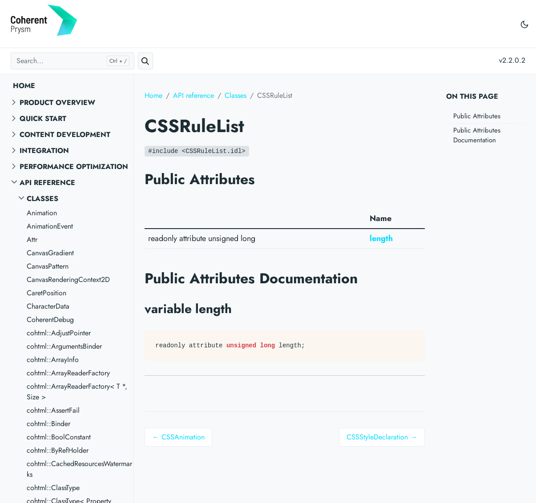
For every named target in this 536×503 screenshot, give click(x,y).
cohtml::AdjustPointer (59, 333)
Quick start (43, 118)
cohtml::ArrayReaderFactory (68, 373)
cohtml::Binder (48, 423)
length (381, 238)
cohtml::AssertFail (53, 410)
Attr (32, 239)
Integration (44, 150)
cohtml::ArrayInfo (53, 359)
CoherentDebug (50, 319)
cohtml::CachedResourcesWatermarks (79, 469)
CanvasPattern (48, 266)
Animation (42, 213)
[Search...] (72, 60)
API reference (47, 182)
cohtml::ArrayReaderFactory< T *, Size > (77, 391)
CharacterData (48, 306)
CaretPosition (46, 293)
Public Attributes (476, 116)
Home (24, 85)
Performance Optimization (74, 166)
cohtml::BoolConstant (59, 437)
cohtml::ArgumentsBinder (64, 346)
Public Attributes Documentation (476, 135)
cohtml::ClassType (53, 488)
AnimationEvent (50, 226)
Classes (42, 198)
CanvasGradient (50, 253)
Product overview (57, 102)
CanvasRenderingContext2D (68, 279)
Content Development (65, 134)
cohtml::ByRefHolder (58, 450)
